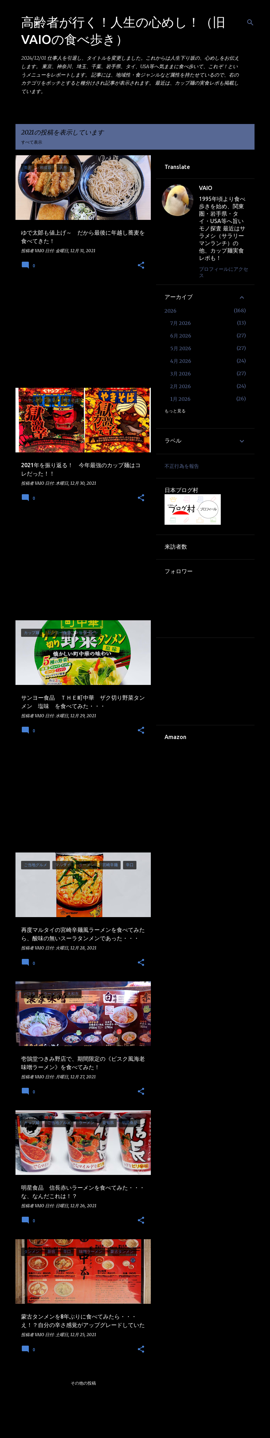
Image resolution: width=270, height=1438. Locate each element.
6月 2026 (180, 336)
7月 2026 (180, 323)
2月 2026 (180, 386)
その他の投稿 (83, 1383)
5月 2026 (180, 348)
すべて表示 (31, 142)
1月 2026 (180, 399)
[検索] (250, 22)
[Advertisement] (80, 333)
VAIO (205, 188)
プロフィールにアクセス (223, 272)
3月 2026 (180, 374)
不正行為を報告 (182, 466)
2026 (170, 311)
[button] (141, 265)
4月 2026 (180, 361)
